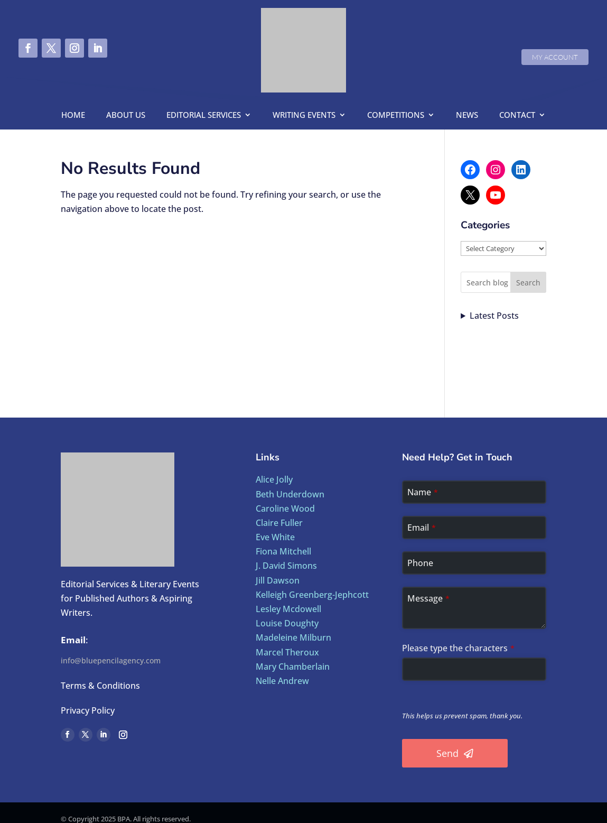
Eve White (275, 537)
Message (428, 598)
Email (421, 527)
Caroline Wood (285, 508)
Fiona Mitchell (283, 551)
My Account (555, 57)
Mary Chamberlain (293, 666)
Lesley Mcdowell (288, 609)
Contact (517, 115)
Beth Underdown (290, 494)
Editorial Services (203, 115)
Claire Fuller (279, 523)
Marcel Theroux (287, 652)
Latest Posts (494, 315)
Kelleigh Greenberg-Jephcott (312, 594)
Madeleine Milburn (293, 637)
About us (125, 115)
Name (422, 492)
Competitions (395, 115)
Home (73, 115)
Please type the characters (458, 648)
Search (528, 283)
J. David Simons (286, 565)
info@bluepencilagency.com (111, 660)
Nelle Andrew (282, 681)
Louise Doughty (287, 623)
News (467, 115)
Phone (420, 563)
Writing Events (304, 115)
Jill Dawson (278, 580)
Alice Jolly (274, 479)
